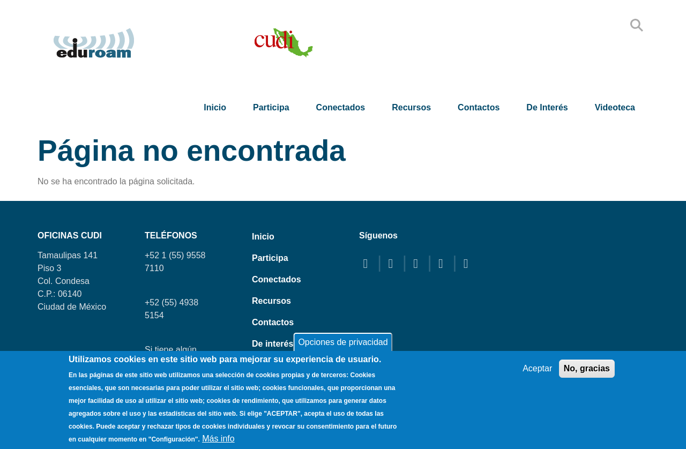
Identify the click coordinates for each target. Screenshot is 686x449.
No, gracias (587, 368)
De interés (547, 107)
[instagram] (443, 263)
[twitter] (393, 263)
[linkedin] (468, 263)
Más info (218, 438)
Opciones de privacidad (342, 342)
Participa (271, 107)
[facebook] (368, 263)
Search (636, 25)
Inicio (215, 107)
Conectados (341, 107)
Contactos (478, 107)
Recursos (411, 107)
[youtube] (418, 263)
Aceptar (537, 368)
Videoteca (615, 107)
